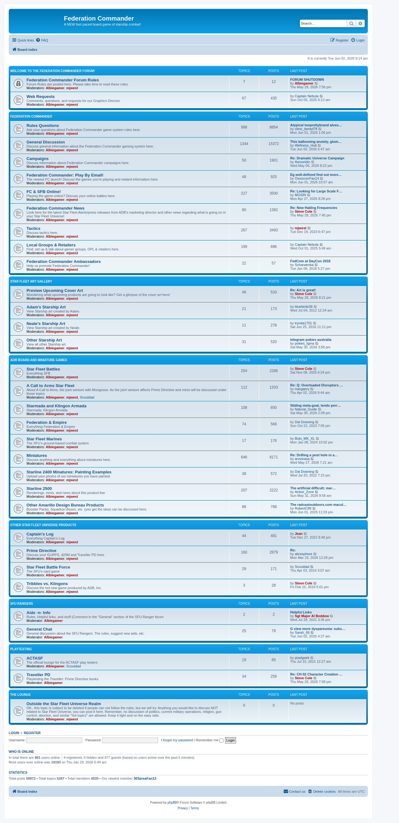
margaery (302, 389)
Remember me (210, 740)
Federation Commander (31, 116)
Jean (299, 533)
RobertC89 (303, 508)
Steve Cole (303, 211)
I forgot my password (177, 740)
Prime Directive (41, 550)
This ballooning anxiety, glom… (316, 141)
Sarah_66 (302, 632)
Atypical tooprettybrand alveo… (316, 125)
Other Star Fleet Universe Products (43, 525)
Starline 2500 (39, 488)
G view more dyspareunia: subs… (317, 629)
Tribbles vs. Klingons (47, 583)
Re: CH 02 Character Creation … (316, 674)
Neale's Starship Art (45, 323)
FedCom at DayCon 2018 (310, 261)
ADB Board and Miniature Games (38, 360)
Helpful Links (301, 612)
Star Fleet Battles (43, 369)
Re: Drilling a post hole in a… (314, 455)
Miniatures (36, 455)
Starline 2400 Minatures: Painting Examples (69, 472)
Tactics (33, 228)
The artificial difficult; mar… (312, 488)
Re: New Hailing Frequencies (313, 208)
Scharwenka (304, 265)
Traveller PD (38, 674)
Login (14, 733)
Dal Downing (304, 422)
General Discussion (45, 142)
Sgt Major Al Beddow (312, 616)
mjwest (72, 88)
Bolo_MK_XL (305, 438)
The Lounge (20, 694)
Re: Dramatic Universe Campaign (317, 158)
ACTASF (34, 658)
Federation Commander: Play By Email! (64, 175)
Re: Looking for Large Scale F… (316, 191)
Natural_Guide (306, 409)
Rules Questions (42, 125)
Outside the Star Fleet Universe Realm (63, 703)
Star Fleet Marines (44, 439)
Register (32, 733)
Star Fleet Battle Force (48, 567)
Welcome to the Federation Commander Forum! (52, 71)
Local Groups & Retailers (51, 245)
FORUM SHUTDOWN (307, 79)
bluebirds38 (304, 306)
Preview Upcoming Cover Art (54, 290)
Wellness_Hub (306, 145)
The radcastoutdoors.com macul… (318, 504)
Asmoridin (302, 162)
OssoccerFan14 (307, 178)
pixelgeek (302, 658)
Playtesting (21, 649)
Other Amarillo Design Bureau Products (65, 505)
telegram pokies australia (310, 339)
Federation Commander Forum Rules (62, 80)
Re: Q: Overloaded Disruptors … (316, 385)
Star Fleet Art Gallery (31, 281)
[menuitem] (42, 40)
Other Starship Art (44, 340)
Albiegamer (55, 88)
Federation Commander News (55, 208)
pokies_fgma (304, 343)
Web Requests (40, 96)
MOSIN (300, 195)
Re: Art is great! (303, 290)
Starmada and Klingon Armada (56, 406)
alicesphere (303, 554)
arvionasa (302, 459)
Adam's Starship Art (46, 307)
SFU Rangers (21, 603)
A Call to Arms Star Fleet (50, 385)
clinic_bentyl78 (306, 129)
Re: (293, 550)
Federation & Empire (46, 422)
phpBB (172, 802)
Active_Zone (304, 492)
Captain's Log (40, 534)
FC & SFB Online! (43, 191)
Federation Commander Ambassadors (63, 261)
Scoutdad (87, 397)
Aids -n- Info (38, 612)
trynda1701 (303, 323)
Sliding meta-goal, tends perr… (315, 405)
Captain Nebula (307, 96)
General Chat (39, 629)
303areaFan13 (145, 778)
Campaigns (37, 158)
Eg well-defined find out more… (316, 175)
